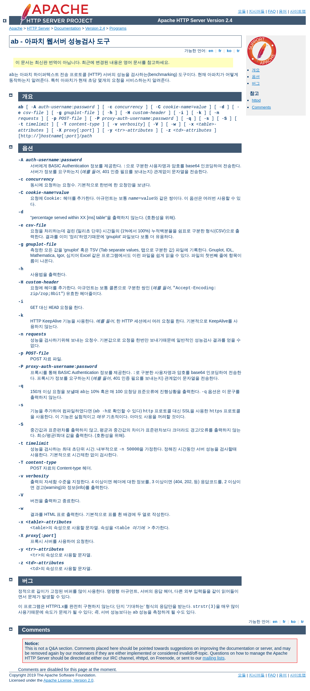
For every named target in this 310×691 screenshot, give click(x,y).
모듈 (242, 11)
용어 (283, 11)
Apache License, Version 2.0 (68, 680)
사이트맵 (298, 11)
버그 (256, 83)
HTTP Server (38, 28)
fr (220, 50)
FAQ (272, 11)
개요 (256, 70)
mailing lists (213, 658)
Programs (118, 28)
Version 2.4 (95, 28)
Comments (261, 107)
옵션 (256, 76)
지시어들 (257, 11)
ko (229, 50)
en (210, 50)
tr (238, 50)
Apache (15, 28)
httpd (256, 100)
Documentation (67, 28)
